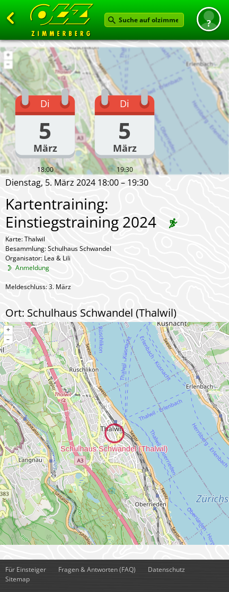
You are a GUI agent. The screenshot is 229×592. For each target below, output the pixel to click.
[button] (209, 19)
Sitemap (17, 579)
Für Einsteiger (25, 569)
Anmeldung (32, 267)
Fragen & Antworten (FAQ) (97, 569)
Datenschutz (166, 569)
